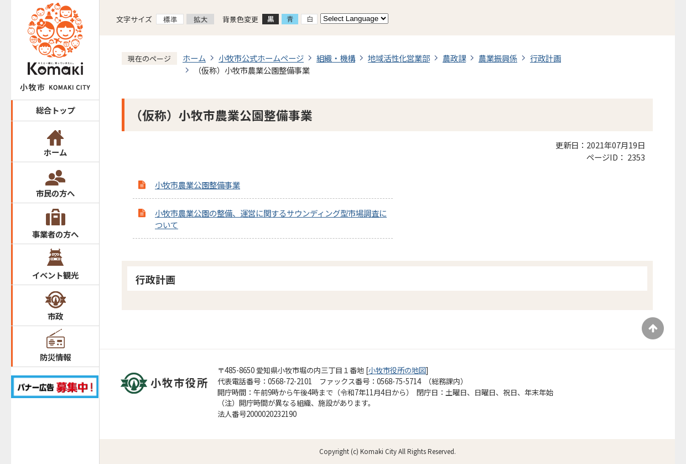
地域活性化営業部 (399, 58)
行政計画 (545, 58)
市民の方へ (55, 193)
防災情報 (55, 357)
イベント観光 (55, 275)
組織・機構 (335, 58)
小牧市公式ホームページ (261, 58)
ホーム (55, 152)
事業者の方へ (55, 234)
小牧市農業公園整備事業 (197, 184)
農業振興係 (498, 58)
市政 (55, 316)
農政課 (454, 58)
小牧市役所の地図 (397, 370)
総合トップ (55, 110)
